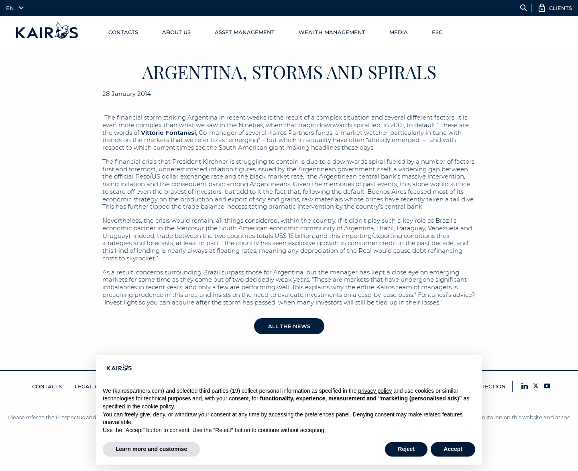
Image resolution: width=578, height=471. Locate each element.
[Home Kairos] (47, 32)
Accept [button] (453, 449)
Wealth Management (332, 32)
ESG (437, 32)
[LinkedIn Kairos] (524, 386)
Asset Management (245, 32)
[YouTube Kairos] (547, 386)
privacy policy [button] (375, 391)
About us (176, 32)
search (524, 8)
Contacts (123, 32)
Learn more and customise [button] (151, 449)
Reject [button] (406, 449)
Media (398, 32)
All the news (289, 326)
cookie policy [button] (157, 406)
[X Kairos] (535, 386)
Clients (560, 8)
